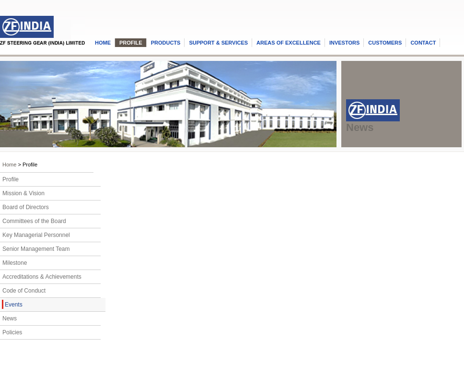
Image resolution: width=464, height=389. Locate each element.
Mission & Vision (23, 193)
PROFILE (130, 43)
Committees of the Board (34, 221)
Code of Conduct (24, 290)
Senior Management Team (36, 249)
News (9, 318)
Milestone (14, 262)
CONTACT (423, 43)
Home (9, 164)
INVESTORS (344, 43)
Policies (12, 332)
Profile (10, 179)
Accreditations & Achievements (41, 276)
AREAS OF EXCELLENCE (288, 43)
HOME (103, 43)
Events (14, 304)
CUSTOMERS (385, 43)
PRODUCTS (166, 43)
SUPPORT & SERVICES (218, 43)
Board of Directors (25, 207)
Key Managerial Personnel (36, 235)
